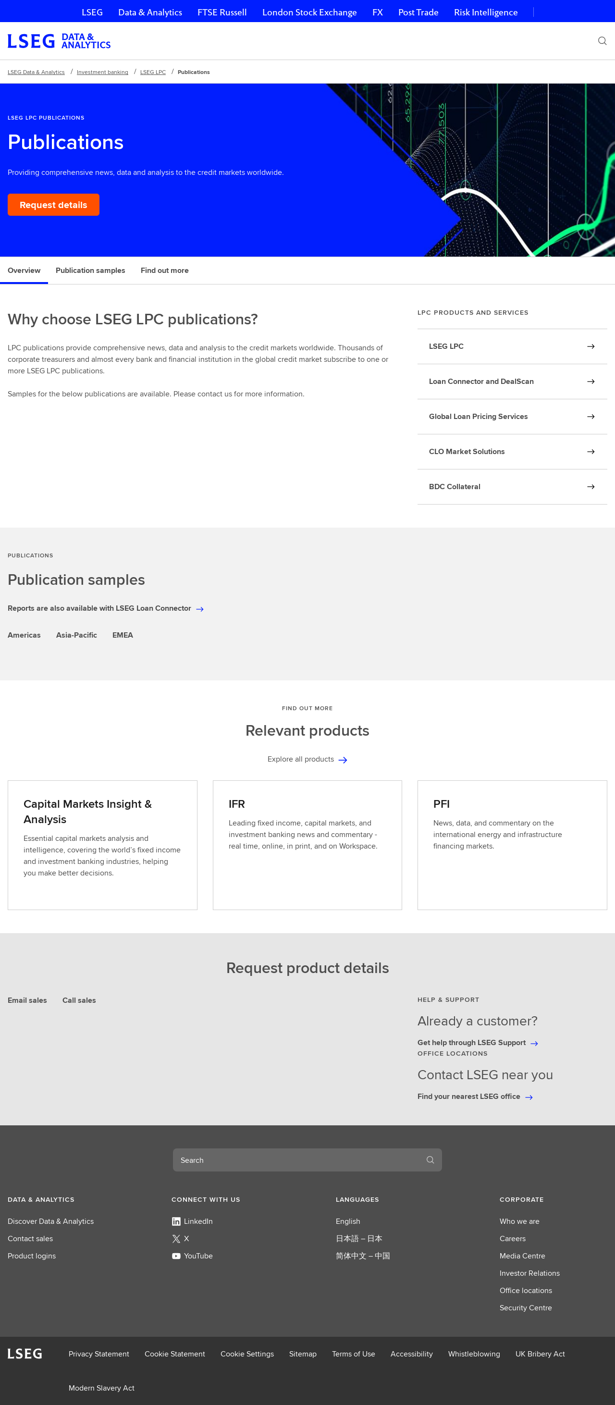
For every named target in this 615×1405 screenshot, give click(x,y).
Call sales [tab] (79, 1000)
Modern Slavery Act (102, 1387)
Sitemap (303, 1353)
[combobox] (296, 1159)
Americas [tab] (24, 635)
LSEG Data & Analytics (36, 72)
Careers (513, 1238)
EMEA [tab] (122, 635)
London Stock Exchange (309, 12)
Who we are (520, 1221)
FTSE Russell (222, 12)
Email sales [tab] (27, 1000)
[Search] (602, 40)
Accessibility (412, 1353)
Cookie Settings (247, 1353)
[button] (61, 1199)
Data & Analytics (150, 12)
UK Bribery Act (540, 1353)
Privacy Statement (99, 1353)
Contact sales (30, 1238)
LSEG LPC (153, 72)
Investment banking (102, 72)
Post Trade (418, 12)
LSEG (92, 12)
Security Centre (526, 1307)
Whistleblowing (474, 1353)
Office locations (526, 1290)
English (348, 1221)
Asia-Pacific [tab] (76, 635)
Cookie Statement (175, 1353)
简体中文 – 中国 (363, 1255)
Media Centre (522, 1255)
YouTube (192, 1255)
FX (377, 12)
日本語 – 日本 (359, 1238)
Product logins (32, 1255)
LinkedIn (192, 1221)
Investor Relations (530, 1273)
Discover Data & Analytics (51, 1221)
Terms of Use (353, 1353)
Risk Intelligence (486, 12)
